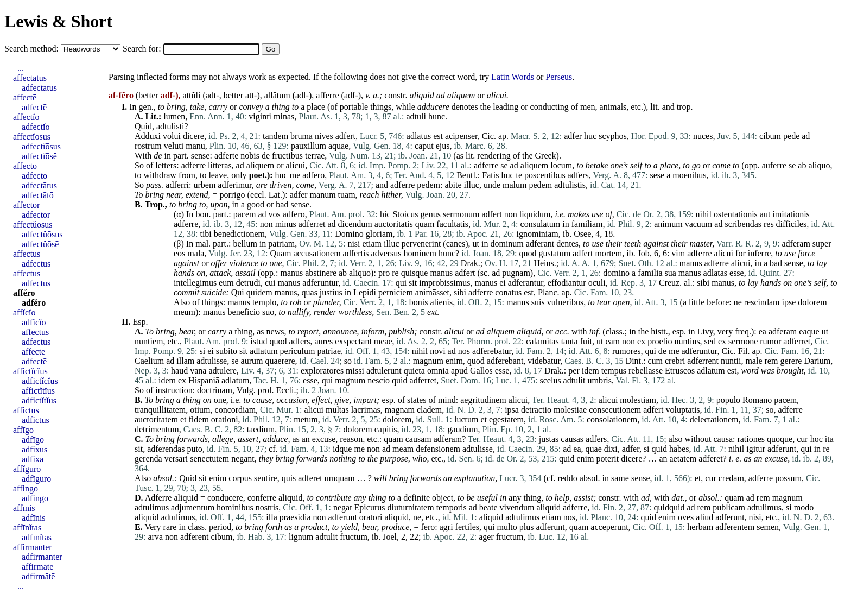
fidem (199, 419)
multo (507, 527)
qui (401, 282)
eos (179, 253)
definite (416, 497)
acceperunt (609, 527)
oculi (597, 282)
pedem (428, 185)
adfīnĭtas (37, 537)
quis (289, 478)
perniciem (395, 292)
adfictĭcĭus (40, 381)
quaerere (280, 360)
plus (526, 527)
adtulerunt (384, 370)
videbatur (544, 360)
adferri (177, 185)
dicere (193, 136)
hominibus (235, 507)
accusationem (317, 253)
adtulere (222, 370)
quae (594, 448)
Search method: (32, 48)
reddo (567, 478)
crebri (675, 360)
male (753, 360)
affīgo (23, 429)
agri (446, 527)
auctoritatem (156, 419)
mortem (608, 253)
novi (437, 351)
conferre (261, 497)
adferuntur (320, 282)
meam (403, 448)
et (183, 419)
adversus (386, 253)
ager (486, 536)
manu (195, 145)
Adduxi (148, 136)
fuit (586, 341)
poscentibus (545, 175)
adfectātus (39, 87)
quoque (779, 439)
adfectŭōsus (42, 234)
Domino (349, 233)
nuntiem (149, 341)
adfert (345, 136)
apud (459, 370)
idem (590, 370)
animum (668, 224)
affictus (26, 410)
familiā (650, 272)
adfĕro (34, 302)
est (438, 136)
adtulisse (211, 360)
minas (284, 116)
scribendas (743, 224)
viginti (260, 116)
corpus (240, 478)
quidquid (668, 507)
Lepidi (364, 292)
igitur (755, 448)
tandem (275, 136)
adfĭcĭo (34, 322)
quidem (259, 292)
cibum (770, 136)
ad (440, 95)
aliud (704, 517)
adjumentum (192, 507)
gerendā (148, 458)
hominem (420, 253)
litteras (220, 165)
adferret (312, 224)
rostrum (148, 145)
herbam (700, 527)
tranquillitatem (160, 409)
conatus (508, 292)
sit (413, 282)
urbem (204, 185)
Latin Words (512, 76)
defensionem (438, 448)
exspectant (353, 341)
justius (331, 292)
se (503, 165)
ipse (789, 302)
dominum (506, 243)
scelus (550, 380)
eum (226, 282)
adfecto (34, 175)
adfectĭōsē (39, 156)
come (721, 165)
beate (488, 507)
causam (418, 439)
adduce (275, 439)
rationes (751, 439)
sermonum (461, 214)
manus (690, 263)
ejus (443, 145)
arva (155, 536)
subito (226, 351)
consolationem (612, 419)
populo (728, 400)
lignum (301, 536)
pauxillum (308, 145)
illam (185, 360)
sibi (703, 282)
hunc (436, 116)
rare (170, 527)
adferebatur (491, 351)
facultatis (452, 224)
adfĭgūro (36, 478)
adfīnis (34, 517)
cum (655, 360)
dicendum (355, 224)
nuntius (687, 341)
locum (561, 165)
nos (464, 351)
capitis (385, 429)
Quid (143, 126)
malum (514, 185)
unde (492, 185)
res (769, 224)
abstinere (320, 272)
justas (548, 439)
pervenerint (421, 243)
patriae (329, 351)
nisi (353, 243)
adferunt (781, 448)
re (395, 272)
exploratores (322, 370)
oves (686, 517)
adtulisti (170, 126)
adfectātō (38, 195)
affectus (26, 253)
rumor (770, 341)
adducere (433, 106)
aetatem (682, 458)
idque (342, 448)
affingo (25, 488)
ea (762, 331)
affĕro (24, 293)
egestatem (506, 419)
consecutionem (615, 409)
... (20, 68)
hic (385, 214)
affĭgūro (27, 468)
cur (802, 439)
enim (454, 360)
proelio (659, 341)
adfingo (35, 498)
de (158, 155)
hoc (816, 439)
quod (527, 253)
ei (502, 282)
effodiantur (567, 282)
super (821, 243)
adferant (540, 243)
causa (723, 439)
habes (679, 448)
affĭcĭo (24, 312)
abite (452, 185)
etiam (372, 243)
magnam (400, 409)
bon (201, 214)
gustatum (554, 253)
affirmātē (37, 566)
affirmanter (32, 547)
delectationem (714, 419)
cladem (429, 409)
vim (678, 253)
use (790, 253)
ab (802, 165)
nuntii (731, 360)
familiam (587, 224)
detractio (536, 409)
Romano (757, 400)
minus (285, 224)
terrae (315, 155)
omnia (438, 370)
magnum (428, 360)
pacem (244, 214)
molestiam (638, 400)
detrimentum (157, 429)
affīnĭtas (27, 527)
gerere (791, 360)
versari (176, 458)
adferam (796, 243)
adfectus (36, 263)
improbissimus (444, 282)
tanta (569, 341)
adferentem (734, 527)
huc (590, 136)
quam (425, 224)
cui (270, 282)
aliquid (421, 95)
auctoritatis (393, 224)
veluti (173, 145)
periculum (297, 351)
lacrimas (365, 409)
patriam (281, 243)
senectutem (209, 458)
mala (195, 253)
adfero (313, 175)
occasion (291, 400)
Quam (280, 253)
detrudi (248, 282)
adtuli (416, 116)
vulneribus (565, 302)
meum (184, 312)
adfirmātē (38, 576)
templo (264, 302)
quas (309, 292)
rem (771, 360)
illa (271, 517)
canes (456, 243)
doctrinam (214, 390)
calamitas (542, 341)
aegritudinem (483, 400)
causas (572, 439)
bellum (245, 243)
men (587, 106)
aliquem (461, 95)
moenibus (689, 175)
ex (641, 341)
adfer (573, 136)
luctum (466, 419)
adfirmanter (42, 556)
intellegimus (195, 282)
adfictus (35, 420)
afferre (327, 95)
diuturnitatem (410, 507)
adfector (36, 214)
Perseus (558, 76)
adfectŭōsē (40, 244)
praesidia (295, 517)
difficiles (791, 224)
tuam (346, 194)
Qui (237, 292)
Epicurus (369, 507)
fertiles (467, 527)
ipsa (512, 409)
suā (670, 272)
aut (765, 214)
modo (804, 507)
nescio (378, 380)
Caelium (149, 360)
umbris (600, 380)
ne (738, 302)
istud (258, 341)
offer (219, 263)
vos (275, 214)
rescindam (762, 302)
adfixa (32, 459)
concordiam (235, 409)
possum (788, 478)
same (620, 478)
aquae (338, 145)
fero (428, 527)
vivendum (517, 507)
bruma (301, 136)
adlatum (264, 351)
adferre (193, 165)
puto (194, 448)
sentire (265, 478)
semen (768, 527)
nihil (704, 214)
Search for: (143, 48)
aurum (252, 360)
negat (342, 507)
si (203, 351)
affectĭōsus (31, 136)
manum (323, 194)
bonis (418, 302)
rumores (626, 351)
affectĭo (26, 117)
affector (26, 205)
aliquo (819, 165)
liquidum (535, 214)
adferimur (234, 185)
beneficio (244, 312)
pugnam (516, 272)
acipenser (461, 136)
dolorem (812, 302)
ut (476, 243)
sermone (743, 341)
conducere (225, 497)
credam (731, 478)
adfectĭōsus (41, 146)
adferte (226, 155)
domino (616, 272)
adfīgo (33, 439)
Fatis (490, 175)
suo (268, 312)
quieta (414, 370)
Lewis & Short (58, 21)
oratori (371, 517)
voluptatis (682, 409)
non (510, 214)
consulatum (540, 224)
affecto (25, 165)
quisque (414, 272)
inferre (759, 253)
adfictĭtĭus (39, 400)
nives (324, 136)
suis (538, 302)
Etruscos (680, 370)
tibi (205, 233)
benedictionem (239, 233)
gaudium (462, 429)
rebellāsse (645, 370)
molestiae (570, 409)
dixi (611, 448)
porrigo (232, 194)
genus (431, 214)
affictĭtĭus (38, 390)
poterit (607, 458)
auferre (774, 165)
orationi (224, 419)
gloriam (379, 233)
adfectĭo (36, 126)
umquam (340, 478)
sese (657, 175)
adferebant (505, 360)
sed (710, 341)
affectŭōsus (33, 224)
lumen (174, 116)
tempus (613, 370)
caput (424, 145)
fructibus (287, 155)
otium (200, 409)
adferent (194, 536)
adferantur (525, 282)
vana (198, 370)
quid (399, 380)
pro (384, 272)
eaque (809, 331)
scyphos (613, 136)
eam (612, 341)
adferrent (703, 360)
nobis (249, 155)
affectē (24, 97)
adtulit (574, 380)
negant (243, 458)
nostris (267, 507)
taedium (261, 429)
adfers (578, 175)
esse (736, 272)
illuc (471, 185)
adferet (710, 458)
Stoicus (405, 214)
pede (791, 136)
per (573, 370)
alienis (441, 302)
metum (305, 419)
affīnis (24, 508)
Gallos (481, 370)
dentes (567, 243)
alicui (496, 95)
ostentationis (736, 214)
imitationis (790, 214)
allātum (277, 95)
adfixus (34, 449)
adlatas (715, 272)
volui (172, 136)
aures (324, 341)
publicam (729, 507)
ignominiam (537, 233)
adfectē (34, 107)
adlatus (419, 136)
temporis (451, 507)
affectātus (30, 78)
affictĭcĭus (30, 371)
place (316, 106)
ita (829, 439)
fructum (353, 536)
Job (644, 253)
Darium (817, 360)
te (519, 175)
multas (337, 409)
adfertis (356, 253)
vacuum (699, 224)
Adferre (158, 497)
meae (383, 341)
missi (355, 370)
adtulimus (152, 507)
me (295, 175)
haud (179, 370)
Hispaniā (203, 380)
